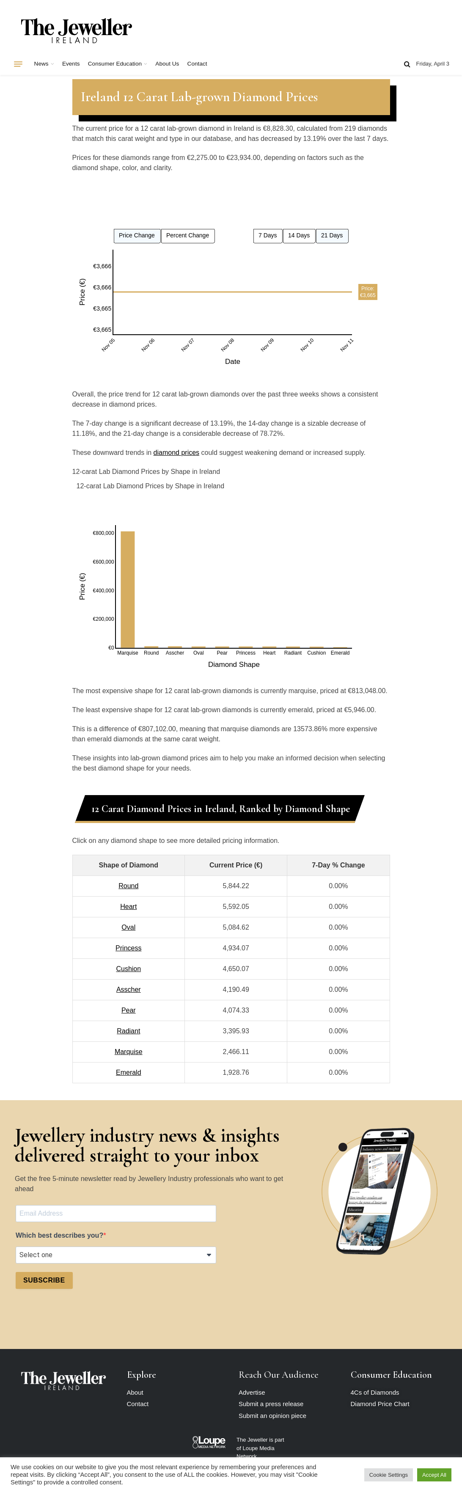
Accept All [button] (434, 1475)
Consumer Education (115, 64)
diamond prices (177, 452)
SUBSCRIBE (44, 1280)
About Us (167, 64)
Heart (128, 906)
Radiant (128, 1031)
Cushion (128, 968)
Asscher (128, 989)
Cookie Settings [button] (388, 1475)
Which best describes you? (59, 1235)
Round (128, 885)
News (41, 64)
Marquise (129, 1051)
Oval (128, 927)
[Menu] (18, 64)
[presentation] (80, 1316)
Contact (197, 64)
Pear (128, 1010)
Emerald (128, 1072)
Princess (128, 948)
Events (71, 64)
